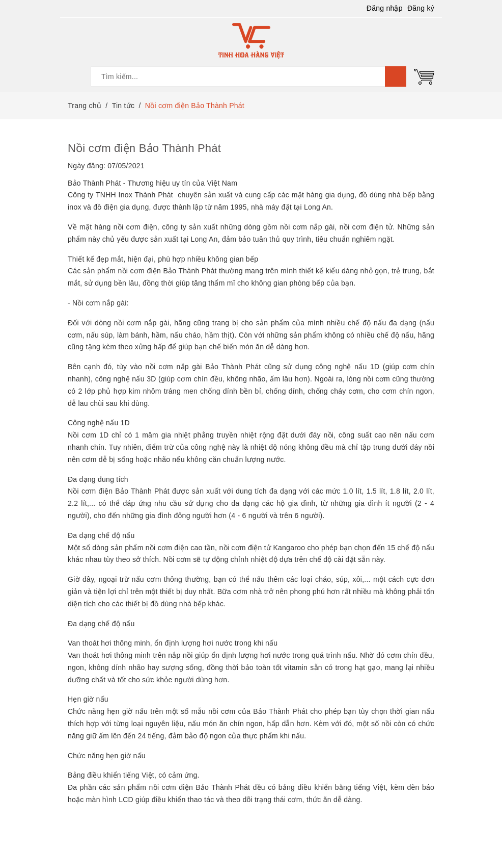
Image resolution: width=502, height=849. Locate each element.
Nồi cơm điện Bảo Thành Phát (144, 148)
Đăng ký (420, 8)
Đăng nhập (385, 8)
